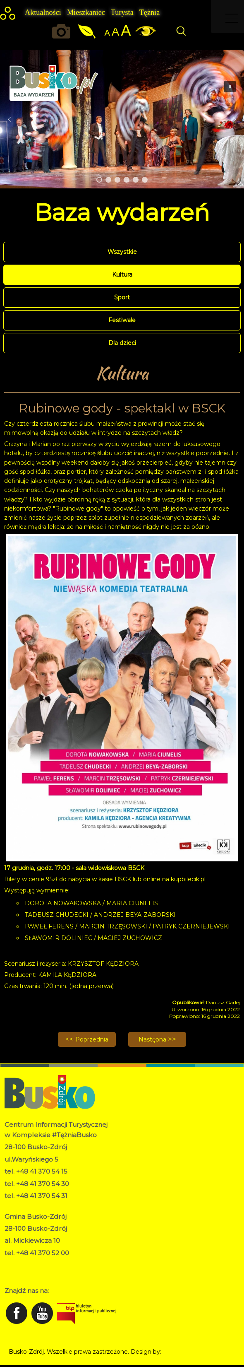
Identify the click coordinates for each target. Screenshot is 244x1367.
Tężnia (149, 12)
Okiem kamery (63, 31)
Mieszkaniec (86, 12)
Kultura (122, 274)
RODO (14, 1264)
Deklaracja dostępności (37, 1273)
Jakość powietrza (87, 31)
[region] (122, 119)
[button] (9, 119)
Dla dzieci (122, 343)
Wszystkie (122, 252)
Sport (122, 297)
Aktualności (43, 12)
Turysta (122, 12)
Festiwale (122, 320)
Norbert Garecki (186, 1351)
